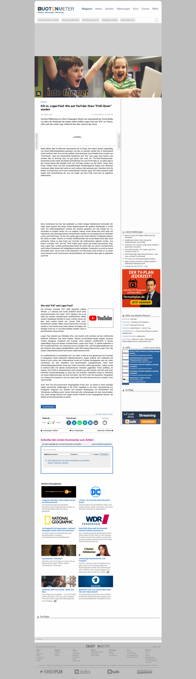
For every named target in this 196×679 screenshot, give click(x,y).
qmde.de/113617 (107, 414)
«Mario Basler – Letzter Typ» (136, 328)
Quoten (109, 8)
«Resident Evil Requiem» (135, 322)
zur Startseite (76, 430)
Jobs (146, 653)
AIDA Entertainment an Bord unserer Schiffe (136, 379)
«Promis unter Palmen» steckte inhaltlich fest (140, 332)
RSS (37, 652)
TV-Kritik (111, 653)
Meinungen (123, 8)
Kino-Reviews (113, 655)
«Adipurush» (133, 336)
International (76, 657)
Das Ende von (127, 20)
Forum (145, 8)
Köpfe (74, 659)
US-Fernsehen (77, 661)
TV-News (75, 652)
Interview (57, 655)
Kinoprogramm (131, 665)
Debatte (111, 652)
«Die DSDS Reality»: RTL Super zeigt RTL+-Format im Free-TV (140, 250)
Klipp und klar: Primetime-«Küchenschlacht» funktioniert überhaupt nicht (140, 262)
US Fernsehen (75, 665)
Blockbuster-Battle (132, 657)
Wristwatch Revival (133, 325)
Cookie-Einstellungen (151, 660)
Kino (135, 8)
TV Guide (98, 665)
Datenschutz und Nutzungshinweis (150, 658)
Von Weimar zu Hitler (48, 20)
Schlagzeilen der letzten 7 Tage (136, 266)
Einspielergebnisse (132, 655)
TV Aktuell (49, 665)
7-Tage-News (40, 657)
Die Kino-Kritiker (131, 653)
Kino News (42, 665)
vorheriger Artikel (49, 430)
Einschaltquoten (90, 665)
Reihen (56, 653)
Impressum (148, 662)
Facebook (39, 659)
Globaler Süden (109, 20)
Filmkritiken (66, 665)
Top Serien (154, 665)
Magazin (87, 8)
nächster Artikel (105, 430)
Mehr (155, 8)
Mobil (38, 655)
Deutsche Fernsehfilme (143, 665)
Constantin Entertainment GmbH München (141, 353)
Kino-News (130, 652)
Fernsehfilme (113, 665)
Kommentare (48, 406)
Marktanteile (94, 653)
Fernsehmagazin (57, 665)
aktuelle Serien (122, 665)
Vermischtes (76, 653)
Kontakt (147, 655)
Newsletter (39, 653)
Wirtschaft (76, 655)
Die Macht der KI (91, 20)
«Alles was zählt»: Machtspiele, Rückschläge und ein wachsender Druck (138, 340)
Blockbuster (105, 665)
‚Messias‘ (129, 319)
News (98, 8)
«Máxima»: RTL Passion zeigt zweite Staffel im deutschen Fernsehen (142, 246)
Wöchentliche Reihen (97, 652)
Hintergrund (57, 652)
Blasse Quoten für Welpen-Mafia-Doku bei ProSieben (140, 236)
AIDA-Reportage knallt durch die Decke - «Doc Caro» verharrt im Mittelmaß (141, 255)
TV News (82, 665)
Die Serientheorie (70, 20)
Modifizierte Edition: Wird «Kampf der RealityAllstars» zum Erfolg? (138, 241)
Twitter (38, 661)
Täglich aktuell (95, 655)
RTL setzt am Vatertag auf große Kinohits (140, 259)
